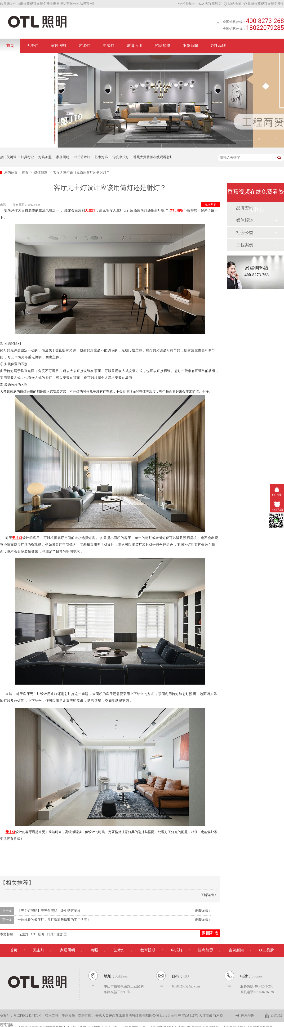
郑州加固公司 (149, 1015)
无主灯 (32, 46)
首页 (10, 46)
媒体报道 (41, 172)
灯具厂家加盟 (57, 934)
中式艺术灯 (82, 157)
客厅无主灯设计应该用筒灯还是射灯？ (81, 172)
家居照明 (58, 46)
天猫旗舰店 (210, 3)
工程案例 (244, 244)
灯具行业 (27, 157)
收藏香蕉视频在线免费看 (264, 3)
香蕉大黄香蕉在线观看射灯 (153, 157)
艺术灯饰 (101, 157)
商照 (94, 950)
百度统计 (274, 1015)
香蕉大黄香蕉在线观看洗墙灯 (117, 1015)
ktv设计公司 (169, 1015)
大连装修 (206, 1015)
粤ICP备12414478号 (27, 1015)
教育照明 (134, 46)
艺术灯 (84, 46)
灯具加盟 (45, 157)
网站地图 (232, 3)
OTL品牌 (218, 46)
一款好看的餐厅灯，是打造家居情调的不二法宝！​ (54, 920)
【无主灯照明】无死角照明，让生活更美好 (49, 911)
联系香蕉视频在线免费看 (27, 60)
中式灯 (108, 46)
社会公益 (244, 232)
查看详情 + (203, 911)
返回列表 (210, 204)
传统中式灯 (120, 157)
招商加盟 (162, 46)
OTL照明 (177, 210)
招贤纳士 (186, 3)
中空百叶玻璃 (188, 1015)
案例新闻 (190, 46)
